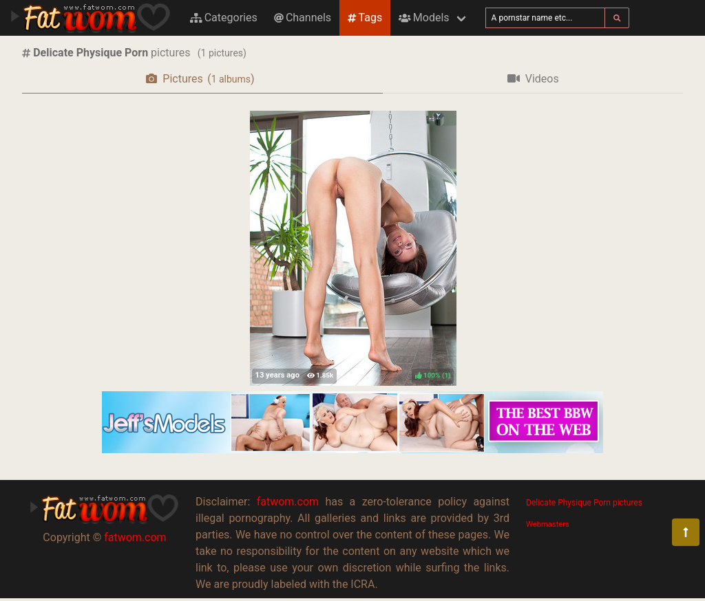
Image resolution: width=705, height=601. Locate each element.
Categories (223, 17)
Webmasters (547, 524)
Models (424, 17)
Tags (365, 17)
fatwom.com (135, 537)
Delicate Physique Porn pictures (584, 502)
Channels (302, 17)
